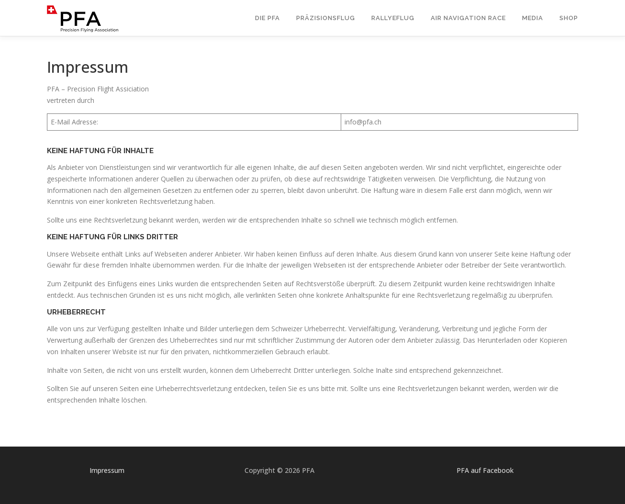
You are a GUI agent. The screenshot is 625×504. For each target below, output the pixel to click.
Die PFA (267, 18)
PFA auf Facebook (485, 470)
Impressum (106, 470)
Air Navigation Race (468, 18)
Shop (568, 18)
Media (532, 18)
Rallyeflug (392, 18)
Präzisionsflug (325, 18)
